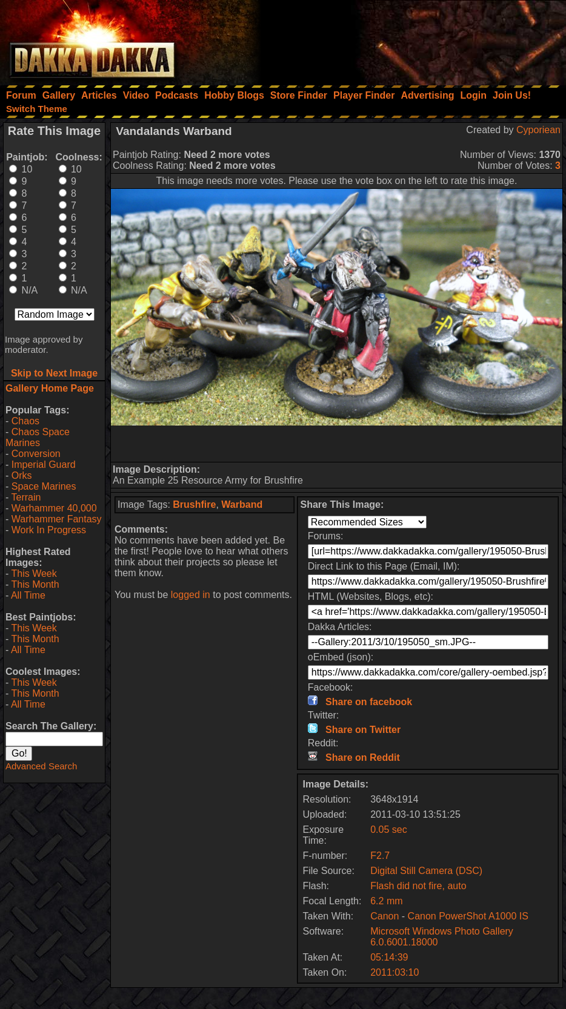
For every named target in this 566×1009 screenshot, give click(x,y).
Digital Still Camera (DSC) (426, 871)
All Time (28, 595)
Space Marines (44, 486)
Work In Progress (49, 530)
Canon (384, 916)
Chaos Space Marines (37, 437)
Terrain (26, 497)
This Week (33, 573)
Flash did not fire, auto (418, 886)
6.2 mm (386, 901)
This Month (35, 584)
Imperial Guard (44, 464)
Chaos (25, 421)
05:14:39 (389, 957)
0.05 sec (388, 829)
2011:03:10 (394, 972)
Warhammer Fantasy (57, 519)
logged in (190, 595)
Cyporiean (538, 130)
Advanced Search (41, 766)
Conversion (36, 454)
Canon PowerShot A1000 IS (468, 916)
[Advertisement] (403, 39)
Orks (22, 475)
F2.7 (380, 855)
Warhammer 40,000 (54, 508)
